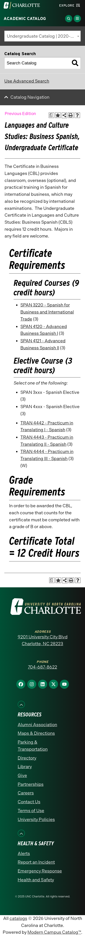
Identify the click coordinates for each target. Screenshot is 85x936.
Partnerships (31, 784)
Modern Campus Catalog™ (54, 932)
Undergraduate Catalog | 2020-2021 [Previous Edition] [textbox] (44, 36)
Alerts (24, 853)
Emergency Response (40, 871)
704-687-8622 (42, 667)
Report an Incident (36, 862)
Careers (26, 793)
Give (22, 775)
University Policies (36, 819)
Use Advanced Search (26, 81)
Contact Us (29, 801)
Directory (27, 758)
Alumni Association (37, 724)
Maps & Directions (36, 733)
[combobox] (42, 36)
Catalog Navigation (29, 97)
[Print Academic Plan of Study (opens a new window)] (51, 115)
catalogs (18, 918)
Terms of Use (31, 810)
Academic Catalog (25, 18)
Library (25, 766)
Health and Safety (36, 879)
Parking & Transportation (33, 746)
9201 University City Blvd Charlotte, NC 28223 (43, 640)
